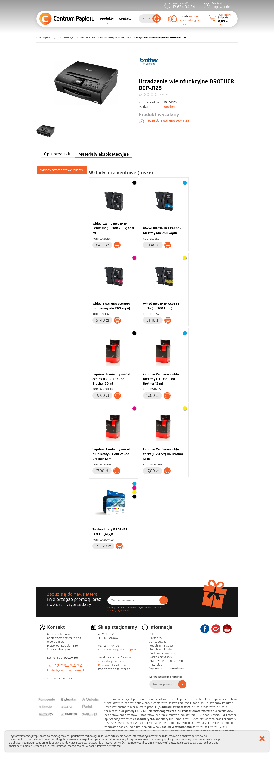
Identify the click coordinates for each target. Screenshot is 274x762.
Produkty (107, 19)
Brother (169, 107)
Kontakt (125, 19)
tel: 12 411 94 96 (108, 645)
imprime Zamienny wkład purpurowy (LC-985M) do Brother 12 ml (111, 454)
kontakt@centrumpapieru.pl (65, 670)
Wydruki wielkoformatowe (166, 668)
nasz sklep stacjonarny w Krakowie (114, 661)
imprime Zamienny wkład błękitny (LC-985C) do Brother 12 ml (162, 378)
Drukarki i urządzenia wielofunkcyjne (76, 37)
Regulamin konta (160, 649)
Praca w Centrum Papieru (166, 661)
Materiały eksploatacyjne (104, 154)
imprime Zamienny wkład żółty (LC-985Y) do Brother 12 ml (163, 454)
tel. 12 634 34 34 (65, 666)
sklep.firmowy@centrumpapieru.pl (120, 649)
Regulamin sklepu (161, 645)
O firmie (154, 634)
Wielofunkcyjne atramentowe (116, 37)
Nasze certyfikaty (160, 657)
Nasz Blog (155, 664)
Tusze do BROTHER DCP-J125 (164, 121)
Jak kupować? (158, 642)
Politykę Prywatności (118, 610)
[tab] (62, 170)
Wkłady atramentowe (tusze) (62, 171)
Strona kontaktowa (59, 678)
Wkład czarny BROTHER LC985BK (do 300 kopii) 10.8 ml (113, 228)
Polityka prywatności (162, 653)
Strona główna (44, 37)
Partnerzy (155, 638)
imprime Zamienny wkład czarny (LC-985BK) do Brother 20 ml (111, 378)
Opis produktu (58, 154)
